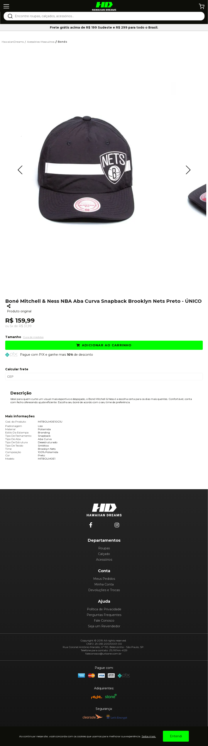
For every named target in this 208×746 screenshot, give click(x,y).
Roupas (104, 548)
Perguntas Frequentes (104, 615)
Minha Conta (104, 584)
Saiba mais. (149, 736)
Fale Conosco (104, 621)
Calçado (104, 554)
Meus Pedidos (104, 579)
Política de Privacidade (104, 609)
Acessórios (104, 560)
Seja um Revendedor (104, 626)
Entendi (176, 736)
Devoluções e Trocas (104, 590)
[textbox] (107, 16)
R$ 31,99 (25, 326)
